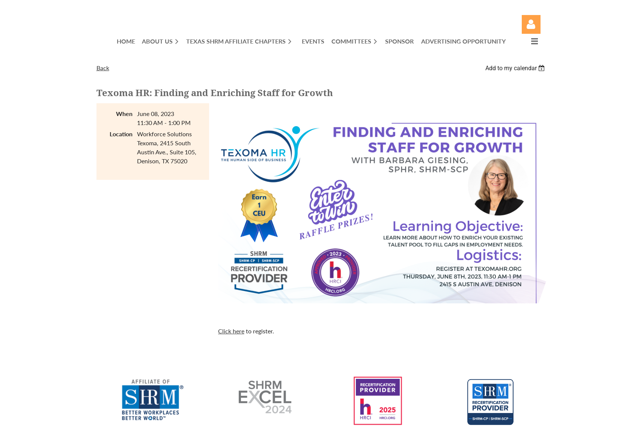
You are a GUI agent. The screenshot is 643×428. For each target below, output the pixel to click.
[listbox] (516, 68)
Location (121, 133)
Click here (231, 331)
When (124, 113)
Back (102, 67)
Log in (531, 24)
